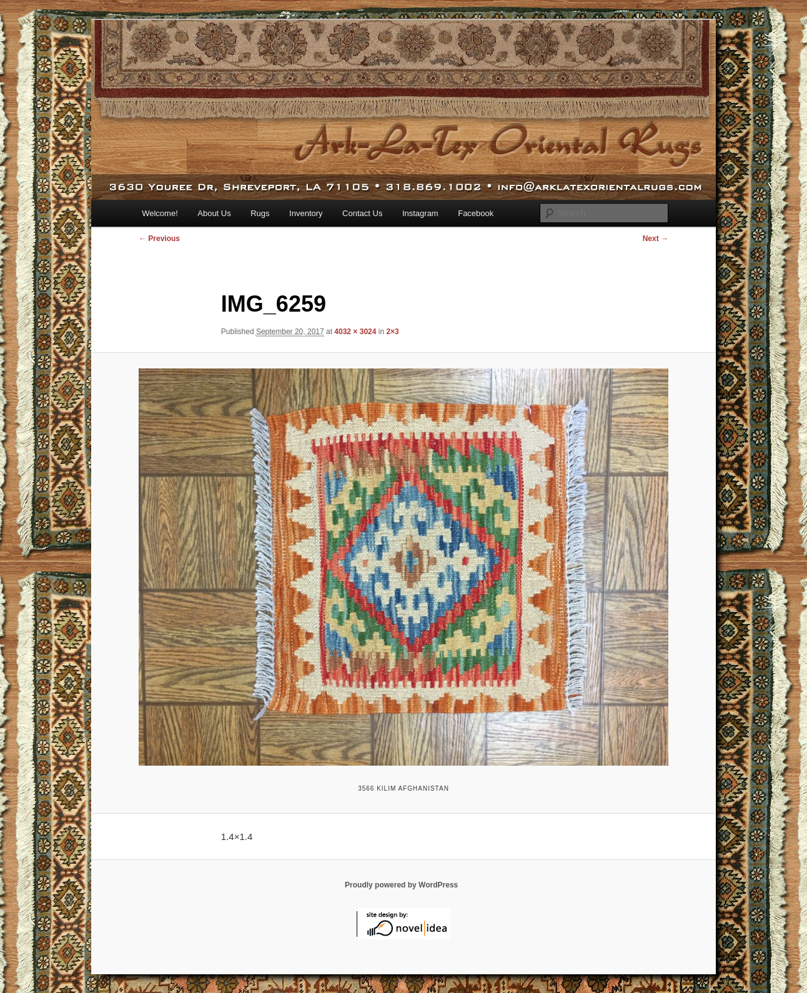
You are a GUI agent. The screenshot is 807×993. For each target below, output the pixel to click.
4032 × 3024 (355, 331)
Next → (655, 238)
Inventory (305, 213)
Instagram (420, 213)
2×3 (392, 331)
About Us (213, 213)
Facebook (475, 213)
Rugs (259, 213)
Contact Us (362, 213)
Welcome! (160, 213)
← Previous (159, 238)
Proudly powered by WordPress (401, 885)
